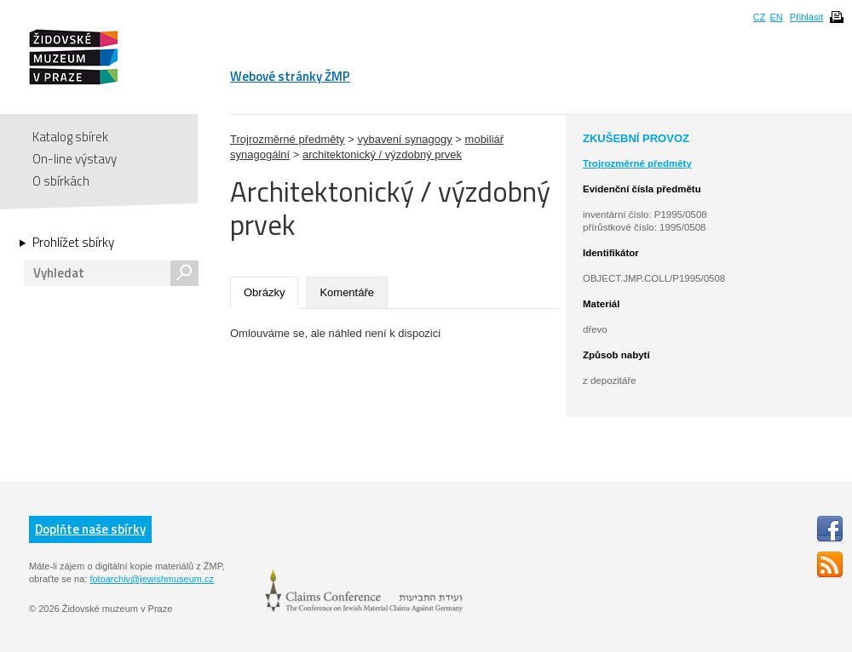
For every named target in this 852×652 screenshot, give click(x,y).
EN (775, 17)
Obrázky (264, 292)
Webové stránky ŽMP (290, 76)
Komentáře (347, 292)
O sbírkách (60, 181)
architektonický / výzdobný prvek (382, 154)
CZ (759, 17)
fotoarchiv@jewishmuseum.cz (151, 579)
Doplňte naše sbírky (90, 529)
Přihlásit (806, 17)
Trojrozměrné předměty (287, 139)
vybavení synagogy (404, 139)
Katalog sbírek (70, 136)
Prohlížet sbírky (73, 242)
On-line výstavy (74, 159)
